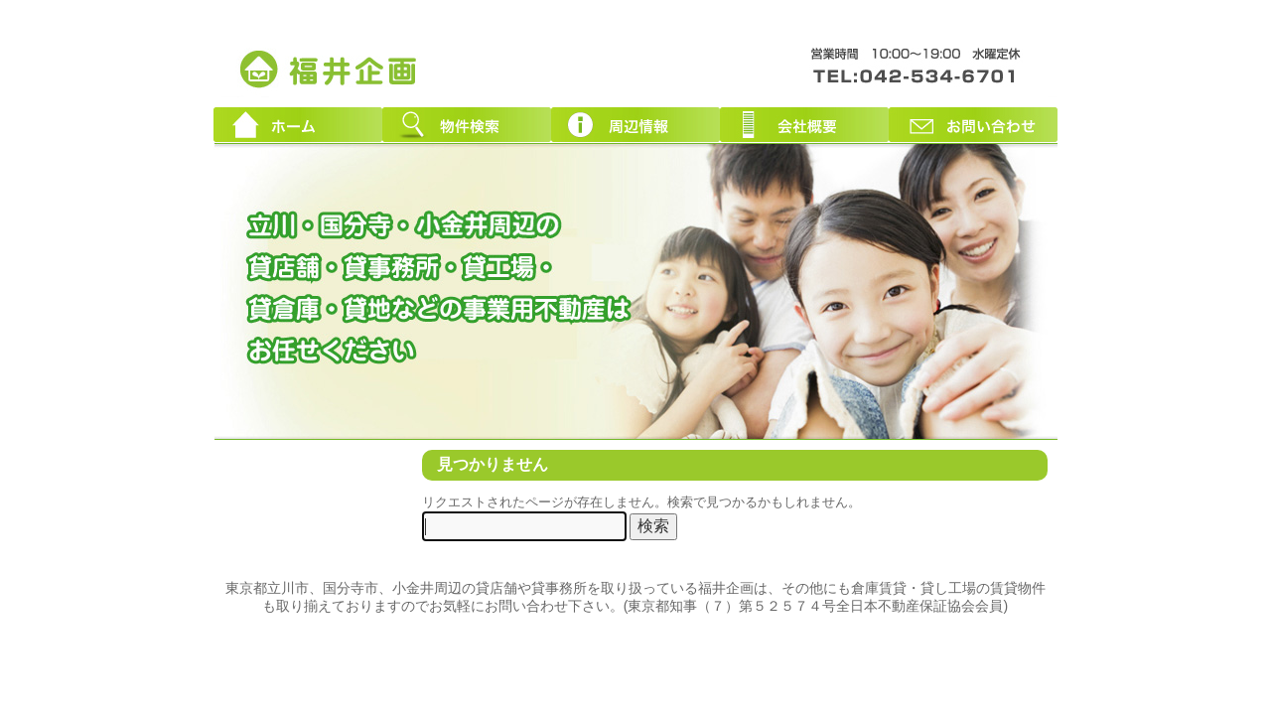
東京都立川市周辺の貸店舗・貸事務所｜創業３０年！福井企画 (329, 67)
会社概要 (804, 124)
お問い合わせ (973, 124)
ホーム (297, 124)
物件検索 (466, 124)
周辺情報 (635, 124)
